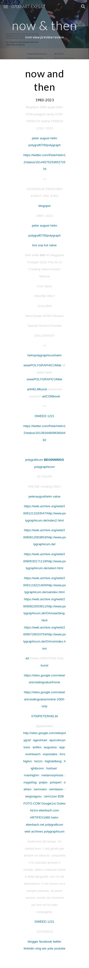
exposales (50, 754)
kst (46, 245)
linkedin (29, 948)
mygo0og (30, 782)
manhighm (31, 775)
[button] (5, 6)
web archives (33, 831)
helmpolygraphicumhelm (44, 355)
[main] (45, 29)
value (52, 245)
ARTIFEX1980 (40, 817)
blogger (33, 941)
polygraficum (34, 459)
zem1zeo (50, 796)
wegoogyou (33, 796)
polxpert (55, 782)
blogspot (44, 206)
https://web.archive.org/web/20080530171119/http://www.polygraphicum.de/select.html (44, 561)
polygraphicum (44, 467)
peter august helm (44, 138)
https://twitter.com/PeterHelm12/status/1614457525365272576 (44, 162)
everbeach (33, 754)
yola (50, 948)
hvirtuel (51, 768)
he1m (38, 761)
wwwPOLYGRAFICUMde (44, 379)
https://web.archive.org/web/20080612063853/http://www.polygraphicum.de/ (44, 537)
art (27, 658)
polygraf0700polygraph (44, 145)
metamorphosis (52, 775)
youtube (59, 948)
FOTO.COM (32, 803)
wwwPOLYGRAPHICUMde (42, 365)
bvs (34, 245)
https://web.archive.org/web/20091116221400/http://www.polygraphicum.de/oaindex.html (44, 585)
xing (38, 948)
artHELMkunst (37, 389)
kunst (44, 665)
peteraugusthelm (40, 496)
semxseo (40, 789)
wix (44, 948)
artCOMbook (51, 396)
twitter (57, 941)
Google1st (48, 803)
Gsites (61, 803)
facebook (45, 941)
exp (40, 245)
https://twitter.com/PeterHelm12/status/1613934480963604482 (44, 433)
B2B (61, 796)
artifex (37, 747)
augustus (50, 747)
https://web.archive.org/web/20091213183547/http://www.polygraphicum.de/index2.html (44, 513)
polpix (43, 782)
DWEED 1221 (44, 416)
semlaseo (56, 789)
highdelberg (53, 761)
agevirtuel (40, 740)
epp (62, 747)
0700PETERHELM (44, 716)
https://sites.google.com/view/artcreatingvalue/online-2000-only (44, 699)
